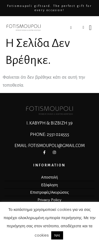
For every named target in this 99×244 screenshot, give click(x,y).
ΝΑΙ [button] (57, 235)
